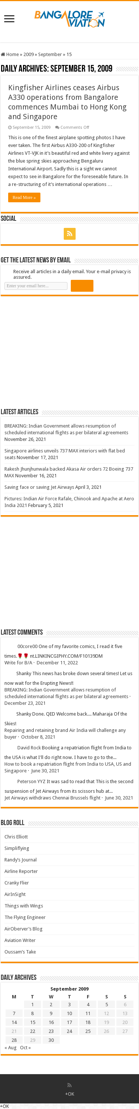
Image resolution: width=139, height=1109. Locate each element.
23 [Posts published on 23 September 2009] (51, 1031)
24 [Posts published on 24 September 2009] (69, 1031)
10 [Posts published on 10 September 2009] (69, 1013)
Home (10, 54)
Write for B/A (18, 662)
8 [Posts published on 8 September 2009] (32, 1013)
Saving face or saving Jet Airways (39, 487)
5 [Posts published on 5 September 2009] (106, 1004)
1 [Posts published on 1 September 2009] (32, 1004)
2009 (28, 54)
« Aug (10, 1047)
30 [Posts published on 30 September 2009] (51, 1040)
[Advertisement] (56, 351)
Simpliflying (16, 848)
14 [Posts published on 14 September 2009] (14, 1022)
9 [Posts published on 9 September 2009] (51, 1013)
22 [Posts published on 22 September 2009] (32, 1031)
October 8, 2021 (38, 737)
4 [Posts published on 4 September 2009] (88, 1004)
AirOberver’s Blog (23, 929)
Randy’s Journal (20, 860)
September (50, 54)
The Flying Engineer (25, 917)
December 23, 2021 (25, 703)
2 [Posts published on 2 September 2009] (51, 1004)
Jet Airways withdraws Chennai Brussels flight (52, 798)
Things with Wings (23, 906)
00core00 (27, 646)
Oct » (25, 1047)
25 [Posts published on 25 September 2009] (87, 1031)
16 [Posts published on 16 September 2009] (51, 1022)
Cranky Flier (16, 883)
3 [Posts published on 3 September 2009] (69, 1004)
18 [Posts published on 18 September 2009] (87, 1022)
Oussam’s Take (20, 952)
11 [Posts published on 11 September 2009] (87, 1013)
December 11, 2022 (57, 662)
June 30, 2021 (45, 770)
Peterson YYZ (31, 781)
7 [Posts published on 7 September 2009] (14, 1013)
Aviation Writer (20, 940)
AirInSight (15, 894)
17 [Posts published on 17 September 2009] (69, 1022)
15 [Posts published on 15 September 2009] (32, 1022)
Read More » (24, 197)
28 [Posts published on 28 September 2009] (14, 1040)
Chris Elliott (16, 837)
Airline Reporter (21, 871)
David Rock (29, 747)
